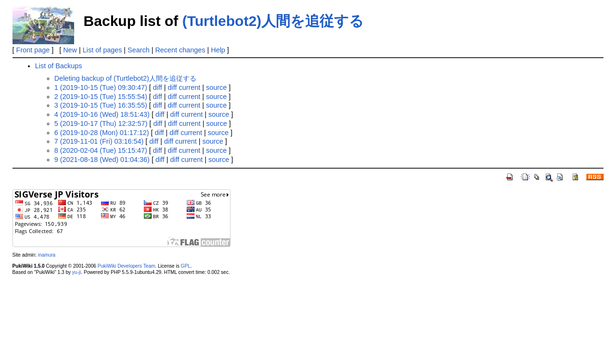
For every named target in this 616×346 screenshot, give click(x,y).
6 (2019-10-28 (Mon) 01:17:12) (101, 132)
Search (139, 50)
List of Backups (58, 66)
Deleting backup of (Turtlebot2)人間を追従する (125, 78)
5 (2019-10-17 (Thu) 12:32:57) (101, 123)
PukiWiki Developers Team (126, 266)
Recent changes (180, 50)
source (216, 87)
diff (157, 87)
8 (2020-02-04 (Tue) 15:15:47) (100, 150)
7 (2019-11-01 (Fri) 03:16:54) (99, 141)
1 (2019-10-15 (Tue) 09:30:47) (100, 87)
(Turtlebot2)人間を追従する (273, 21)
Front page (33, 50)
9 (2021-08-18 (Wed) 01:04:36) (102, 159)
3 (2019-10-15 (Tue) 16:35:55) (100, 105)
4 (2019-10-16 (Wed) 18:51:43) (102, 114)
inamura (46, 255)
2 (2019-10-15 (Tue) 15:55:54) (100, 96)
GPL (186, 266)
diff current (184, 87)
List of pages (102, 50)
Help (218, 50)
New (70, 50)
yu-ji (76, 272)
